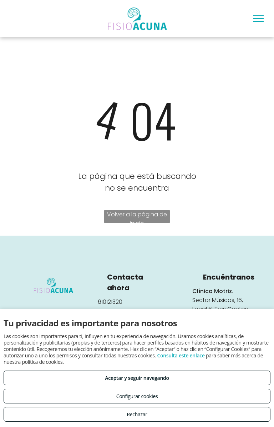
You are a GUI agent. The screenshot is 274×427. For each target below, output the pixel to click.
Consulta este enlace (180, 355)
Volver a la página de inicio (137, 216)
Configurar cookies (137, 396)
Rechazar (137, 414)
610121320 (110, 302)
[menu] (258, 18)
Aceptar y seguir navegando (137, 378)
